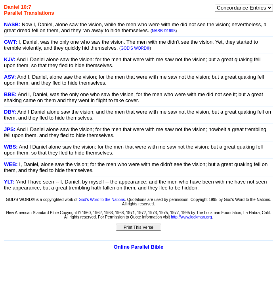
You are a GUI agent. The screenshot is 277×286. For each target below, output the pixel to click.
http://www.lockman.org (191, 217)
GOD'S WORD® (134, 48)
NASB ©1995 (164, 31)
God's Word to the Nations (101, 199)
